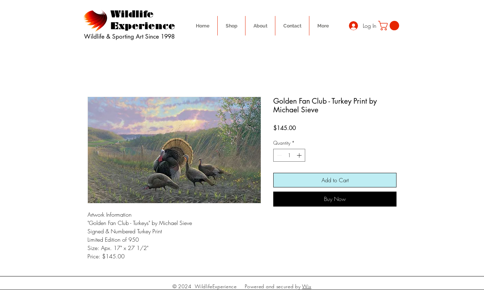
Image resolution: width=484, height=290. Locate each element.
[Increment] (299, 155)
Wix (306, 286)
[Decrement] (278, 155)
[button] (389, 25)
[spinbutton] (289, 155)
